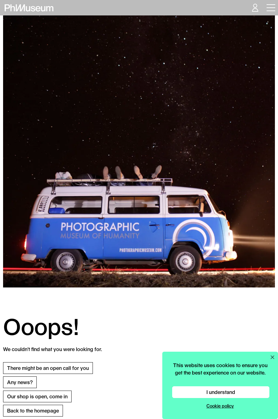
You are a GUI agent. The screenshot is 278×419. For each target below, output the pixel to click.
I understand (220, 392)
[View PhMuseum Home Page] (29, 7)
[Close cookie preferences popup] (272, 357)
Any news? (20, 382)
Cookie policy (220, 406)
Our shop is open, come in (37, 396)
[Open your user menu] (255, 7)
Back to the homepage (33, 410)
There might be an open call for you (48, 368)
